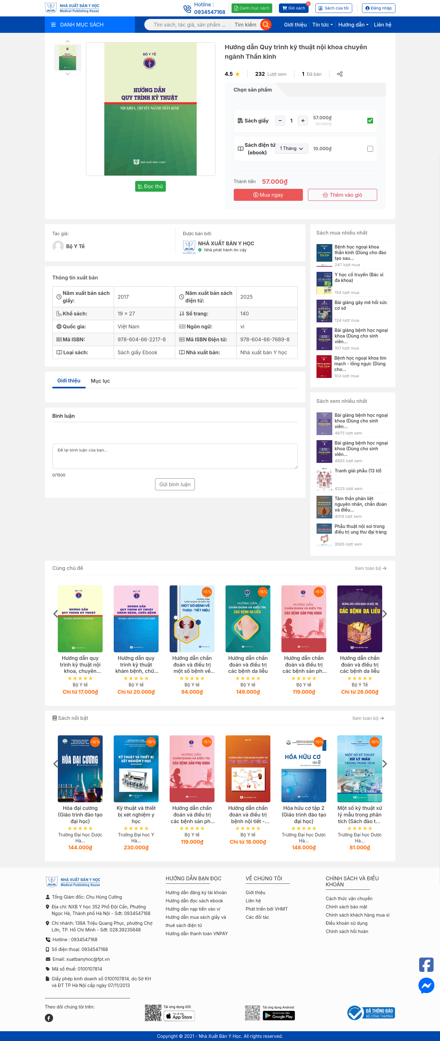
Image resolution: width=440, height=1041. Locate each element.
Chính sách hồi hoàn (347, 931)
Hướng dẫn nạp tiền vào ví (193, 909)
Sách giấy (257, 120)
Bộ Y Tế (75, 246)
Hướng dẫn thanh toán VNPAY (197, 933)
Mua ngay (268, 195)
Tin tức (320, 24)
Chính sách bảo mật (346, 906)
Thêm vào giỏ (342, 195)
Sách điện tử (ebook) (257, 149)
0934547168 (210, 12)
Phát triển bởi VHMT (267, 909)
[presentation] (56, 614)
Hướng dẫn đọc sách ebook (194, 900)
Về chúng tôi (264, 879)
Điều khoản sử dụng (346, 923)
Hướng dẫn (351, 24)
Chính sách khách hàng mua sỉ (357, 915)
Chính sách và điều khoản (352, 882)
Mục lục (100, 381)
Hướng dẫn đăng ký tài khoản (196, 892)
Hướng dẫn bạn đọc (194, 879)
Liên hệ (382, 24)
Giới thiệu (295, 24)
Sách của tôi (334, 7)
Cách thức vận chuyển (349, 898)
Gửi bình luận (174, 484)
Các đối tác (257, 917)
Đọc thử (150, 186)
